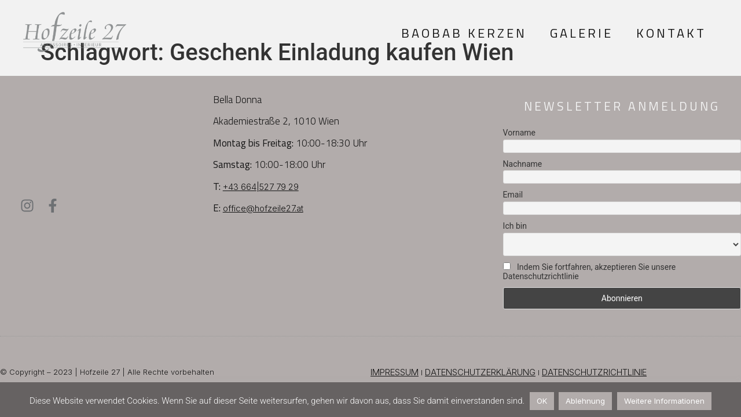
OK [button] (542, 400)
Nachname (522, 164)
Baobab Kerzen (464, 33)
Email (513, 194)
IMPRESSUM (394, 372)
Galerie (581, 33)
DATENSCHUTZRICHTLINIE (594, 372)
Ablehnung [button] (585, 400)
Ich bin (515, 226)
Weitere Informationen (664, 400)
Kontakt (671, 33)
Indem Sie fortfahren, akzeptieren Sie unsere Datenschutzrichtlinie (589, 271)
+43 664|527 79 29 (261, 186)
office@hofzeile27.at (263, 208)
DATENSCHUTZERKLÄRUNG (480, 372)
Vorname (519, 132)
